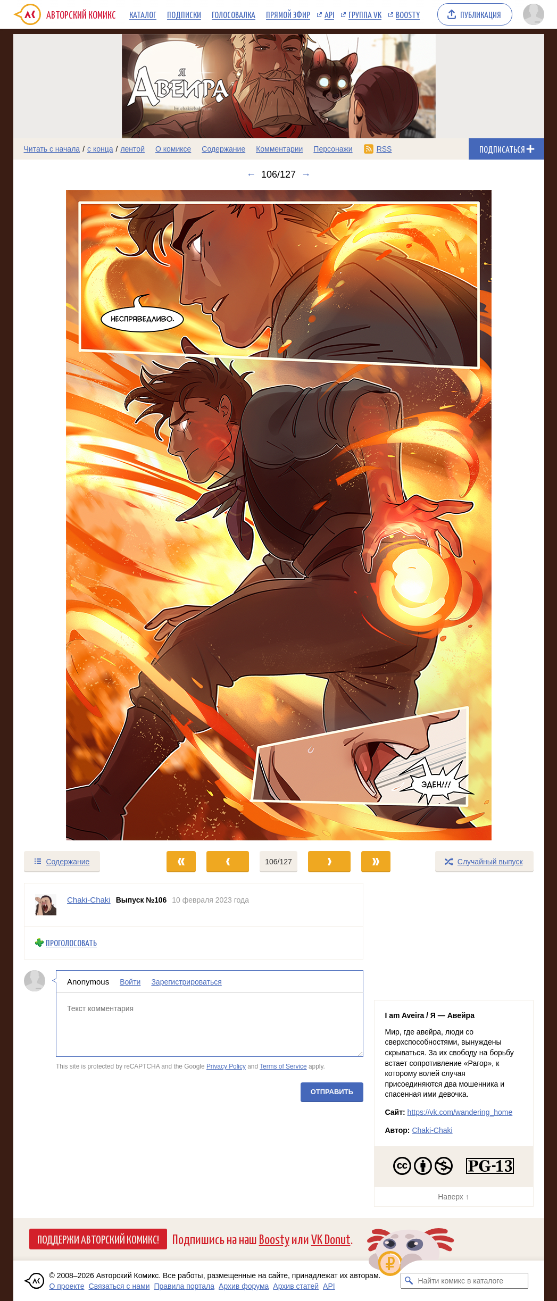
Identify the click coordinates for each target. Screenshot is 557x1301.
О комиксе (173, 149)
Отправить (331, 1091)
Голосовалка (233, 14)
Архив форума (244, 1286)
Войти (130, 981)
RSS (384, 149)
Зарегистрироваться (186, 981)
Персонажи (332, 149)
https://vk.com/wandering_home (460, 1112)
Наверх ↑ (453, 1196)
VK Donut (331, 1238)
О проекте (67, 1286)
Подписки (184, 14)
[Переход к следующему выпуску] (278, 515)
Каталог (142, 14)
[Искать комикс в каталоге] (408, 1280)
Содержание (223, 149)
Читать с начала (52, 149)
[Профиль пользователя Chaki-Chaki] (45, 904)
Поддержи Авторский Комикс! (98, 1239)
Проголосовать (71, 942)
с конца (100, 149)
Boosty (408, 14)
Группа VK (364, 14)
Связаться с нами (119, 1286)
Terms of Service (283, 1066)
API (329, 14)
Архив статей (296, 1286)
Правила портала (184, 1286)
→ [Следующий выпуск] (306, 174)
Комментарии (279, 149)
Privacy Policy (225, 1066)
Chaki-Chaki (432, 1130)
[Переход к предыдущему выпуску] (79, 515)
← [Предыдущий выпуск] (251, 174)
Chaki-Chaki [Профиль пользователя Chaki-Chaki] (89, 899)
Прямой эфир (288, 14)
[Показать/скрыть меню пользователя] (531, 14)
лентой (132, 149)
